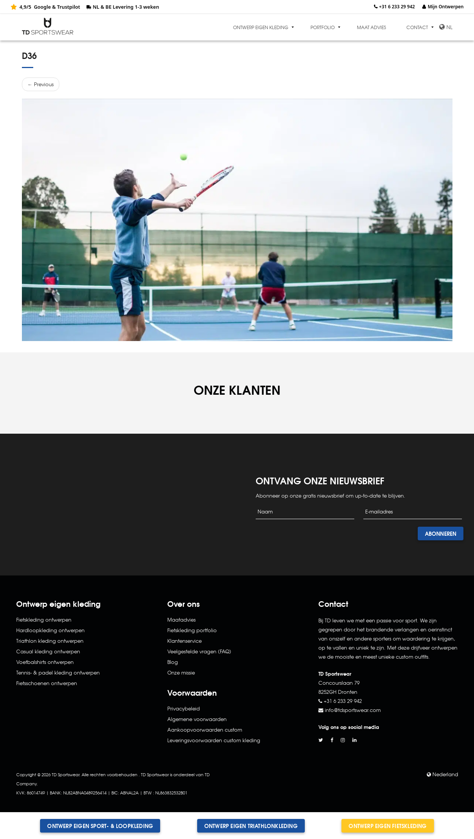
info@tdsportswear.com (353, 709)
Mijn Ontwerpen (445, 6)
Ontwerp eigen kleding (260, 27)
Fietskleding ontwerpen (43, 619)
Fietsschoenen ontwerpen (46, 683)
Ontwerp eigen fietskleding (387, 826)
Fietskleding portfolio (192, 630)
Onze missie (181, 672)
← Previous (41, 84)
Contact (417, 27)
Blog (172, 661)
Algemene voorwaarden (197, 719)
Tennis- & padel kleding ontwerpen (58, 672)
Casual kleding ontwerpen (48, 651)
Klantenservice (184, 640)
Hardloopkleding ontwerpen (50, 630)
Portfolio (322, 27)
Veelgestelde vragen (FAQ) (199, 651)
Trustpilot (68, 6)
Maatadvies (181, 619)
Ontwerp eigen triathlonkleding (251, 826)
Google (42, 6)
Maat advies (371, 27)
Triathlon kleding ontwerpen (49, 640)
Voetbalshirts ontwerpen (45, 661)
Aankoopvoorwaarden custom (204, 729)
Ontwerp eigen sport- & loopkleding (100, 826)
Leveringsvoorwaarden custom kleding (213, 740)
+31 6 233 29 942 (397, 6)
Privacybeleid (183, 708)
